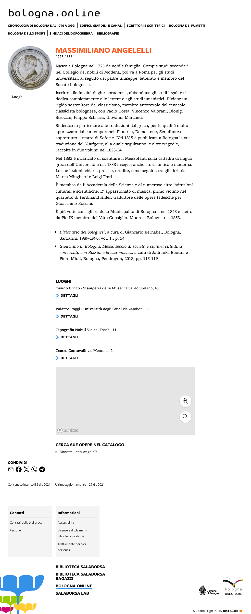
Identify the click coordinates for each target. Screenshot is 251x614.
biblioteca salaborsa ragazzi (80, 576)
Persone (15, 530)
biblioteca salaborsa (80, 567)
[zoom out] (185, 417)
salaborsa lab (72, 593)
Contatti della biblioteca (26, 522)
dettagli (69, 295)
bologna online (74, 586)
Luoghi (18, 96)
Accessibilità (66, 522)
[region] (125, 401)
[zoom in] (185, 401)
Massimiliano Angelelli (78, 451)
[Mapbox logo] (68, 430)
